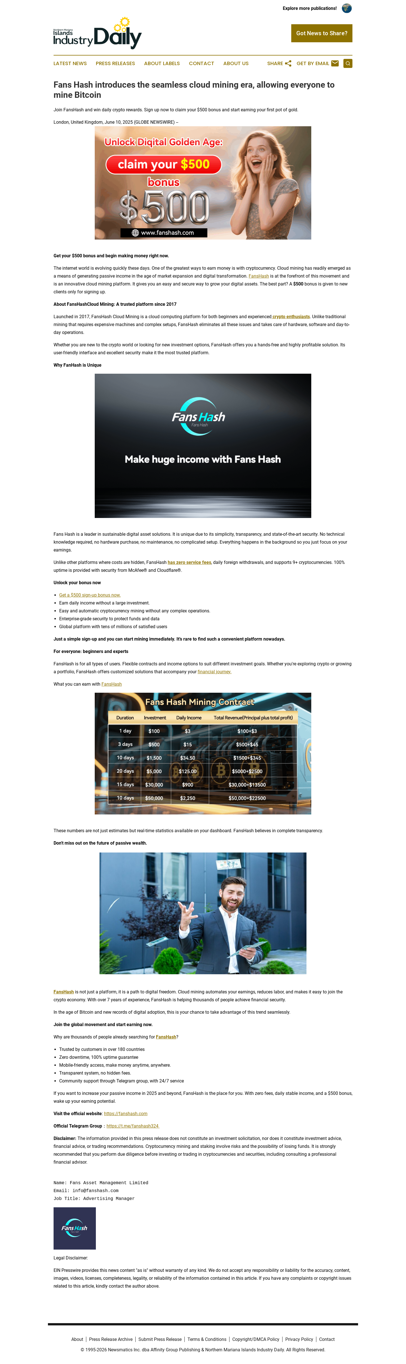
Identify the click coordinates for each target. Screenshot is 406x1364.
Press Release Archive (111, 1339)
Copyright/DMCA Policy (255, 1339)
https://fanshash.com (125, 1113)
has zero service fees (189, 562)
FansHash (259, 276)
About (77, 1339)
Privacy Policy (299, 1339)
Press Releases (115, 63)
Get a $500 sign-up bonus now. (90, 595)
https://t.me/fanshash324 (133, 1126)
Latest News (70, 63)
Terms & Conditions (206, 1339)
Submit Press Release (160, 1339)
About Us (236, 63)
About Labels (162, 63)
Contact (201, 63)
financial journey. (214, 671)
